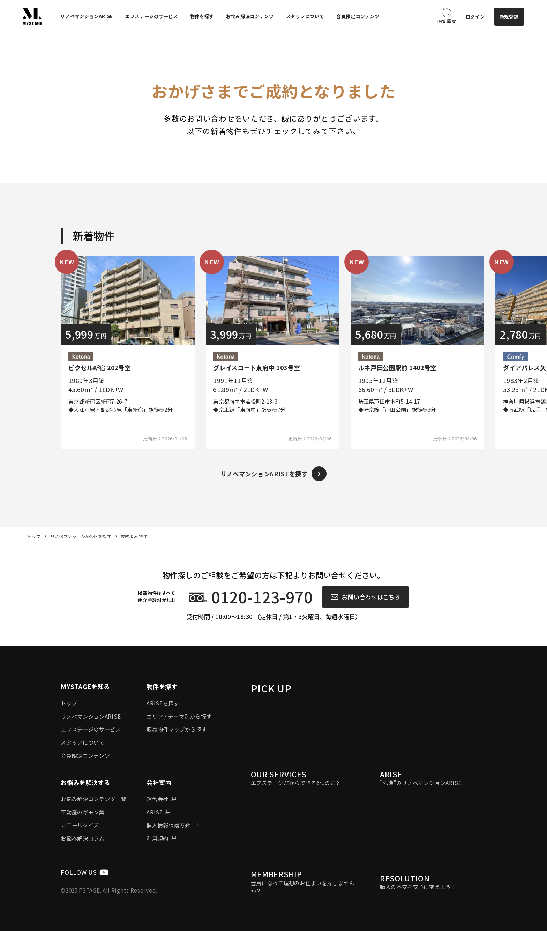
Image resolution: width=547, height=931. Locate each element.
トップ (33, 536)
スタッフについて (305, 16)
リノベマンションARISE (86, 16)
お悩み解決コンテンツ (250, 16)
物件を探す (202, 16)
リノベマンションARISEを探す (80, 536)
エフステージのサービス (151, 16)
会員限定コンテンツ (357, 16)
